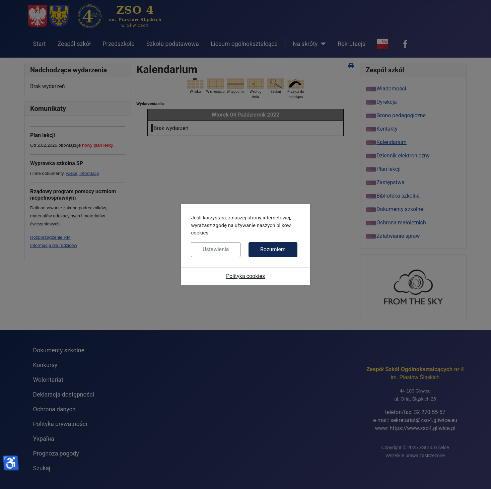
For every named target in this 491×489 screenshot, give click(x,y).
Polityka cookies (245, 276)
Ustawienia (216, 249)
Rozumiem (273, 249)
